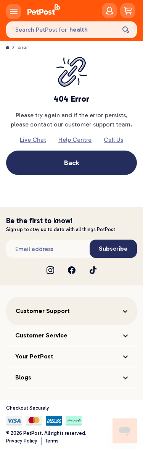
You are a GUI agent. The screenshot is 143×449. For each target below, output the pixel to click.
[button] (71, 311)
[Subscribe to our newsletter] (48, 249)
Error (23, 47)
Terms (51, 441)
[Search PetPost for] (61, 30)
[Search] (126, 29)
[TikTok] (93, 270)
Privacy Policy (21, 441)
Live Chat (33, 139)
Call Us (113, 139)
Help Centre (75, 139)
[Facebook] (72, 270)
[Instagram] (50, 270)
